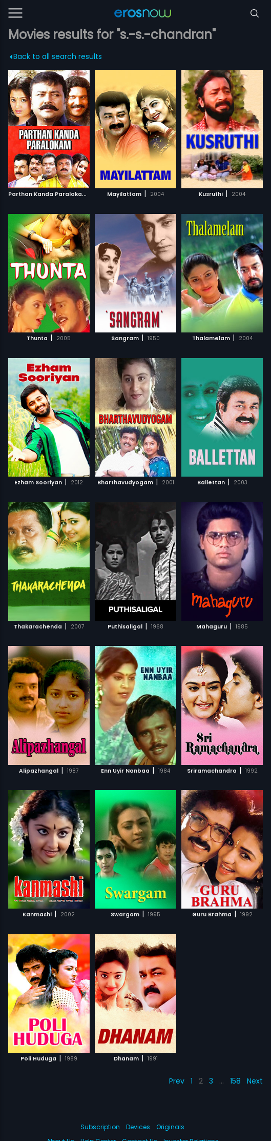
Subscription (100, 1127)
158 (235, 1081)
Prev (176, 1081)
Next (255, 1081)
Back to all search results (55, 56)
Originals (170, 1127)
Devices (138, 1127)
